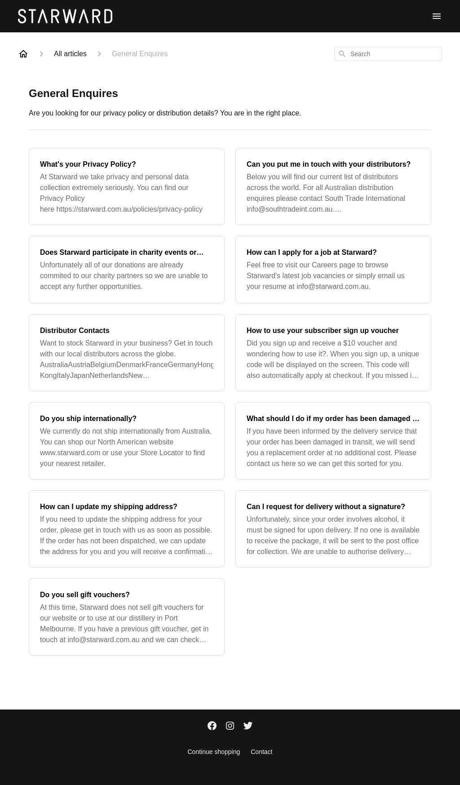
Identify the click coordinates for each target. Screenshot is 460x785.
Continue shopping (213, 751)
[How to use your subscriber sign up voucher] (333, 352)
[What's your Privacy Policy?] (127, 186)
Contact (261, 751)
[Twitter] (248, 726)
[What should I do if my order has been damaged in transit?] (333, 440)
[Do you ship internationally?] (127, 440)
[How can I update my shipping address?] (127, 529)
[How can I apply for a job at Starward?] (333, 269)
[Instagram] (230, 726)
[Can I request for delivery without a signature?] (333, 529)
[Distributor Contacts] (127, 352)
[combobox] (388, 54)
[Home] (23, 54)
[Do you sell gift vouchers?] (127, 617)
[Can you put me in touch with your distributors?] (333, 186)
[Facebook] (212, 726)
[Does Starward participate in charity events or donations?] (127, 269)
